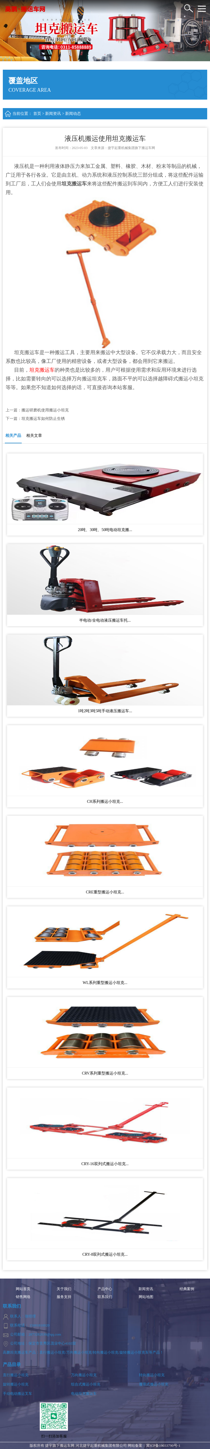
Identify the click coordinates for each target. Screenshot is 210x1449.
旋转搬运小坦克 (15, 1384)
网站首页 (23, 1289)
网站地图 (146, 1297)
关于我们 (64, 1289)
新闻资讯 (53, 113)
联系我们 (105, 1297)
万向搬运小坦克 (84, 1375)
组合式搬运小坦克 (85, 1384)
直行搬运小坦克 (15, 1375)
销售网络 (23, 1297)
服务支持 (64, 1297)
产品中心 (105, 1289)
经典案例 (187, 1289)
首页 (37, 113)
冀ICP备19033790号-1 (163, 1445)
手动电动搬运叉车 (17, 1393)
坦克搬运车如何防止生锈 (43, 418)
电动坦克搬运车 (84, 1393)
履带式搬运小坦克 (153, 1384)
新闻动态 (73, 113)
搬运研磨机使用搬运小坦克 (45, 410)
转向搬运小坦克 (152, 1375)
